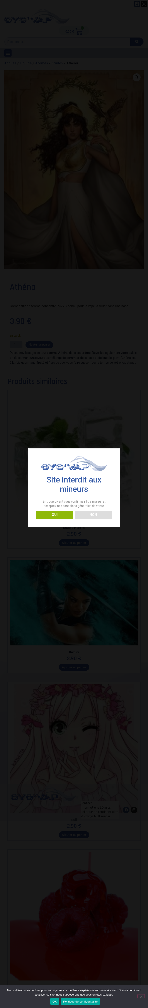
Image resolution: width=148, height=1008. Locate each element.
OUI (55, 515)
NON (93, 515)
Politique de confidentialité (80, 1001)
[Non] (141, 996)
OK (55, 1001)
